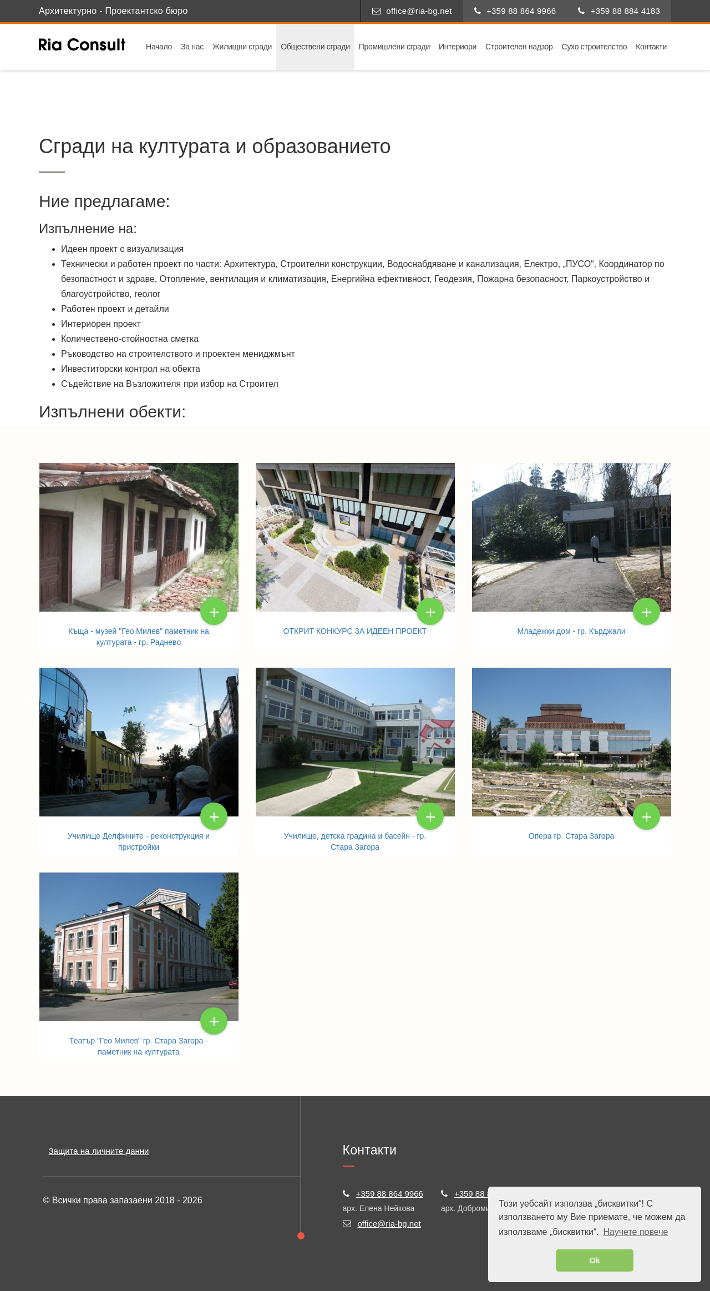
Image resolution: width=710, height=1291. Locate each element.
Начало (159, 46)
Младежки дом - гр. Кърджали (572, 631)
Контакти (651, 46)
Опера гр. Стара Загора (571, 835)
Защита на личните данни (99, 1151)
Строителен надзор (519, 46)
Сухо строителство (594, 46)
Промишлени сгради (394, 46)
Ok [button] (594, 1260)
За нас (192, 46)
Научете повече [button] (635, 1232)
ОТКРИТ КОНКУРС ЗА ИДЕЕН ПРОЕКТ (355, 631)
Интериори (457, 46)
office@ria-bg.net (412, 11)
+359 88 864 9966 (515, 11)
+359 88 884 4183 (619, 11)
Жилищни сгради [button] (242, 46)
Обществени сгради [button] (315, 46)
